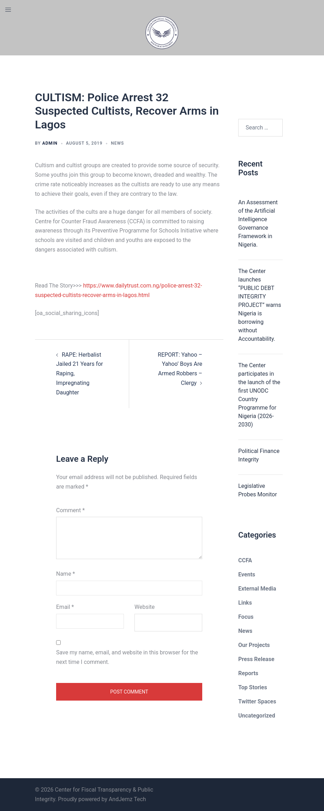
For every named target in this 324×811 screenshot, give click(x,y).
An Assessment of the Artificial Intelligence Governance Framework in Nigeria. (258, 223)
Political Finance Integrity (259, 455)
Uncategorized (256, 715)
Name (65, 573)
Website (144, 607)
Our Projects (254, 645)
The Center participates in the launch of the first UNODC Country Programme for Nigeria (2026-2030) (259, 395)
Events (246, 574)
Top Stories (252, 687)
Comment (70, 510)
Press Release (256, 659)
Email (65, 607)
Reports (248, 673)
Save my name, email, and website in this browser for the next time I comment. (127, 657)
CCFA (245, 560)
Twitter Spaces (257, 701)
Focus (245, 616)
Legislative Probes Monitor (257, 490)
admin (50, 143)
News (117, 143)
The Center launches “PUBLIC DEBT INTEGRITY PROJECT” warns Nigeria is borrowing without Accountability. (259, 305)
